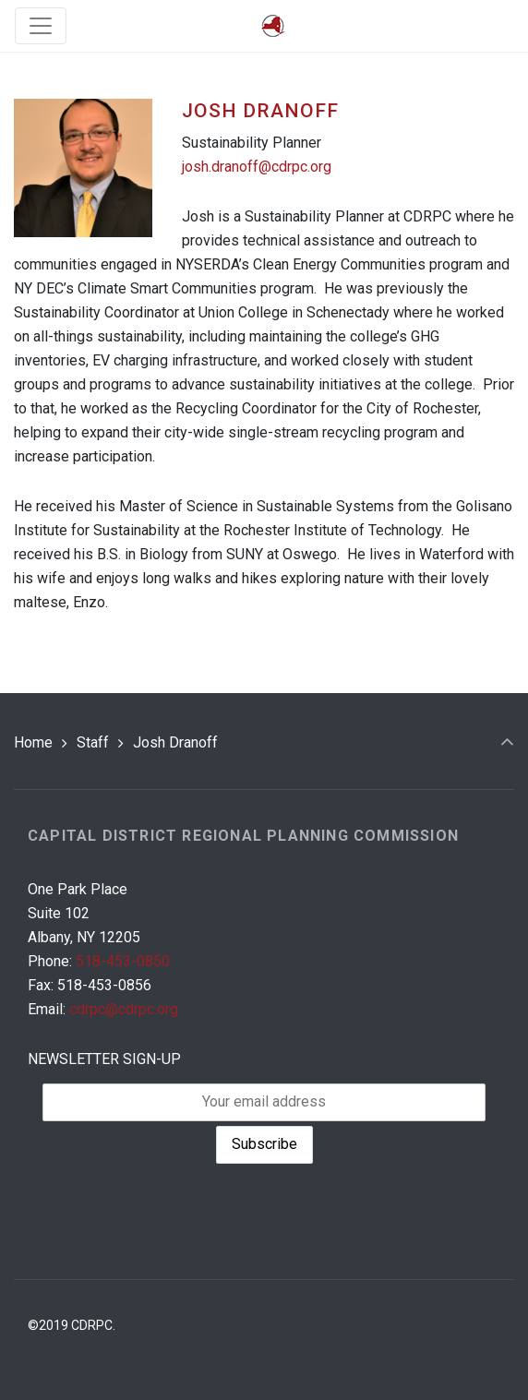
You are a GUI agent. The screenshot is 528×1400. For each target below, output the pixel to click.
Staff (93, 742)
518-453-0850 (123, 961)
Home (33, 742)
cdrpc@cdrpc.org (123, 1009)
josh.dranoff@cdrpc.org (256, 166)
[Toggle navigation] (40, 25)
